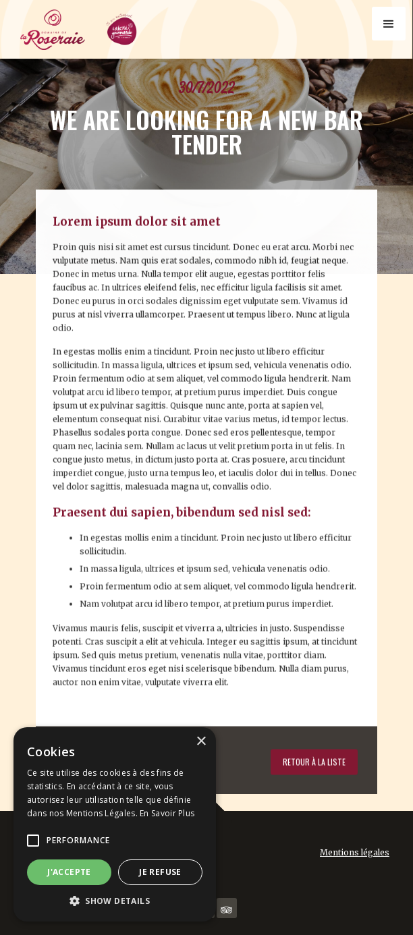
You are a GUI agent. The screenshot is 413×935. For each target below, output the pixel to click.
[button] (389, 23)
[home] (81, 34)
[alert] (114, 824)
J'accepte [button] (69, 872)
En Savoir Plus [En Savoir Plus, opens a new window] (167, 813)
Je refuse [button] (160, 872)
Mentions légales (354, 852)
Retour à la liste (314, 757)
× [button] (201, 742)
